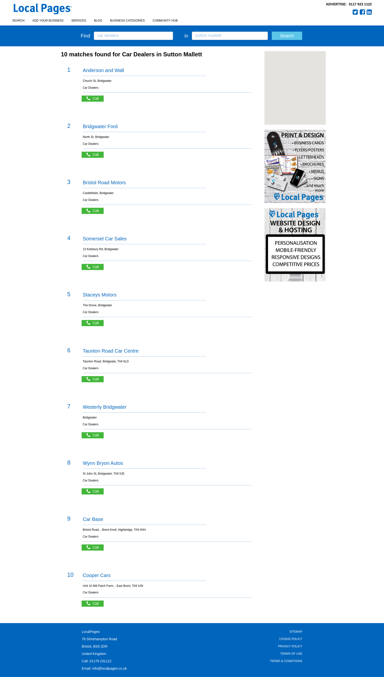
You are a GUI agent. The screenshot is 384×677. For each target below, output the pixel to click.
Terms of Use (291, 653)
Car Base (93, 519)
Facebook (362, 12)
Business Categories (127, 20)
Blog (98, 20)
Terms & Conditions (286, 661)
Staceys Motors (100, 294)
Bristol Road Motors (104, 182)
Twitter (355, 12)
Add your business (47, 20)
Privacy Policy (290, 646)
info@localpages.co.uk (109, 668)
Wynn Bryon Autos (103, 463)
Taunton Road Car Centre (111, 351)
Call (95, 99)
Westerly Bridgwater (105, 407)
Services (78, 20)
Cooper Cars (97, 575)
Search (18, 20)
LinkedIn (369, 12)
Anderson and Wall (103, 70)
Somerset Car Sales (105, 238)
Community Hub (165, 20)
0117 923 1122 (360, 4)
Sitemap (295, 631)
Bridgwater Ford (100, 126)
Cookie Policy (290, 639)
